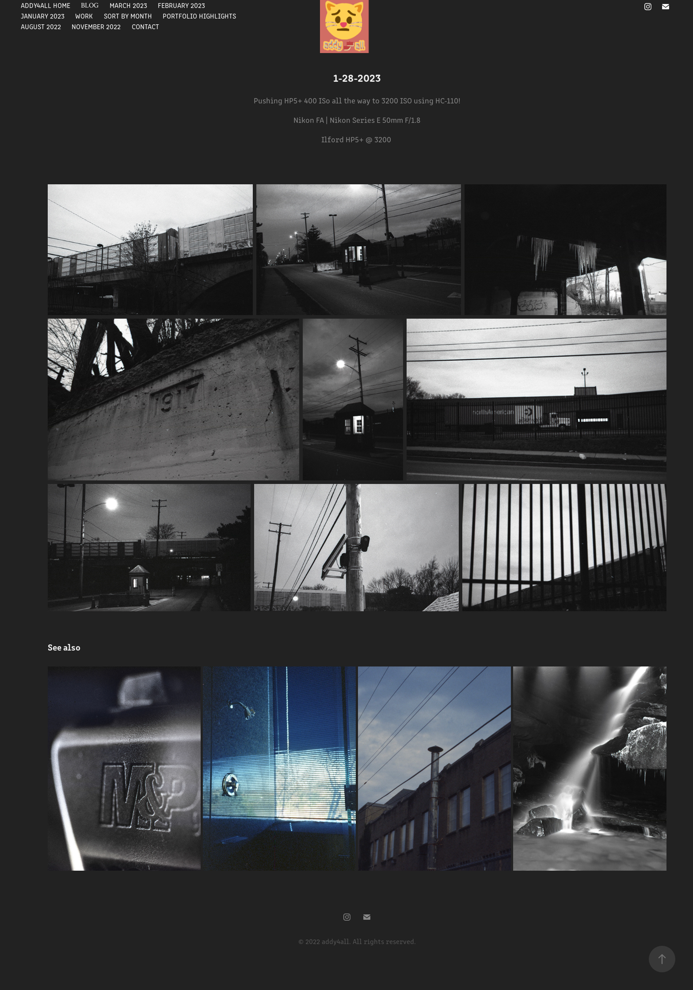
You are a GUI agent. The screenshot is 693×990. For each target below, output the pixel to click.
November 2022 (96, 26)
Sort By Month (128, 15)
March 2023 (128, 5)
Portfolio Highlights (199, 15)
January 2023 (43, 15)
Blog (90, 5)
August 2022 (41, 26)
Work (84, 15)
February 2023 (181, 5)
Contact (145, 26)
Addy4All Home (45, 5)
